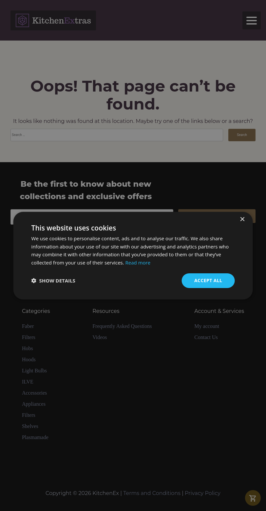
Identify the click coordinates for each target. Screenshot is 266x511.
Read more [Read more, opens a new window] (138, 262)
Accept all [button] (208, 280)
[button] (53, 280)
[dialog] (133, 255)
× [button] (241, 219)
